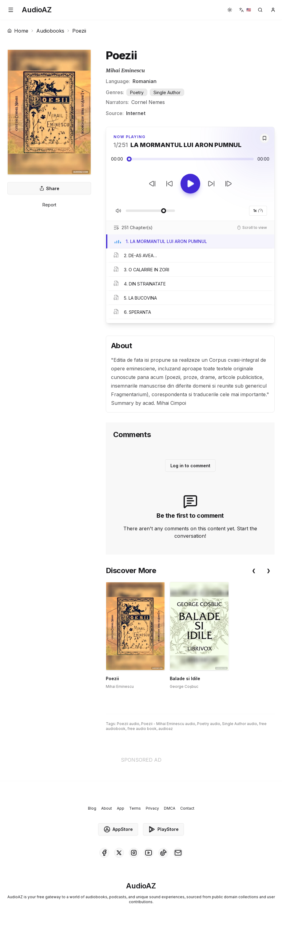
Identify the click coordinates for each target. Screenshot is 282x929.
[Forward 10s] (211, 183)
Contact (187, 808)
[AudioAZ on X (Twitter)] (119, 853)
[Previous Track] (152, 183)
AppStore (118, 829)
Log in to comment (190, 465)
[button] (10, 10)
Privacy (152, 808)
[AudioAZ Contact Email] (178, 853)
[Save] (264, 138)
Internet (135, 113)
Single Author (167, 92)
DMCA (169, 808)
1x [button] (258, 210)
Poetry (137, 92)
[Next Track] (228, 183)
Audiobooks (50, 31)
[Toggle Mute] (118, 211)
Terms (135, 808)
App (120, 808)
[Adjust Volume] (150, 210)
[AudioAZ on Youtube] (148, 853)
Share (49, 188)
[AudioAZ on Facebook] (104, 853)
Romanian (145, 81)
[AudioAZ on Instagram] (134, 853)
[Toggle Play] (190, 183)
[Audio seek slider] (190, 159)
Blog (92, 808)
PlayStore (163, 829)
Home (17, 31)
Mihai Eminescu (125, 70)
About (106, 808)
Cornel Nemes (148, 102)
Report (49, 204)
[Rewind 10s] (169, 183)
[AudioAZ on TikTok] (163, 853)
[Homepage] (36, 10)
